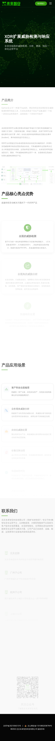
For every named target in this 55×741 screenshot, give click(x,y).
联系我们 (40, 3)
